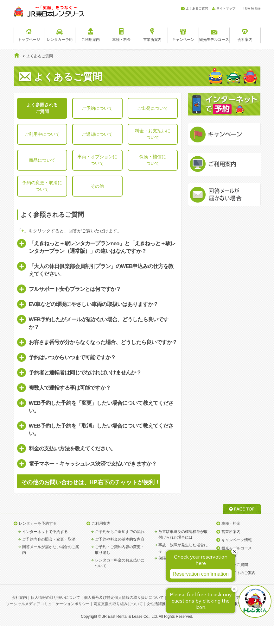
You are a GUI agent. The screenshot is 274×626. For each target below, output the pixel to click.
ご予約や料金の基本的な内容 (119, 539)
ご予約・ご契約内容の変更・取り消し (119, 550)
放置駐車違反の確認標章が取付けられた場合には (183, 534)
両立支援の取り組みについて (118, 604)
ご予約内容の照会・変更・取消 (48, 539)
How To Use (252, 8)
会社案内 (19, 597)
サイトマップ (225, 8)
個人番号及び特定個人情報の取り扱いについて (124, 597)
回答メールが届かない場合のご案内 (50, 550)
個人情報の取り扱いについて (55, 597)
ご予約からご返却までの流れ (119, 531)
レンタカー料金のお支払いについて (119, 563)
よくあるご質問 (197, 8)
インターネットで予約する (45, 531)
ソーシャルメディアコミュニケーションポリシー (48, 604)
